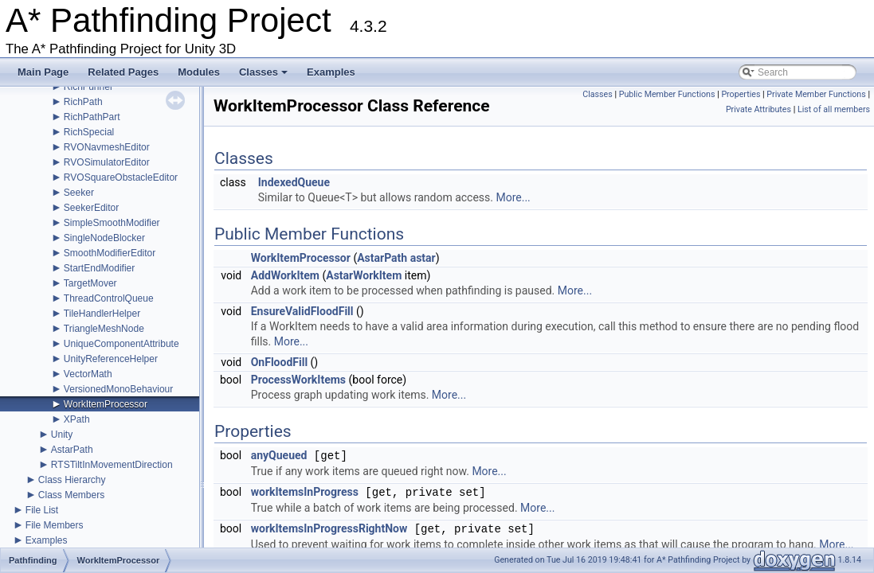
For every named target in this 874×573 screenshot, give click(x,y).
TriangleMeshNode (104, 328)
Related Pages (123, 72)
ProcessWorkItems (298, 379)
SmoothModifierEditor (109, 253)
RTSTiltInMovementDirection (112, 464)
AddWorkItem (285, 275)
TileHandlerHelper (102, 313)
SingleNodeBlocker (104, 238)
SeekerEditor (91, 207)
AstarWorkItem (364, 275)
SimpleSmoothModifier (112, 222)
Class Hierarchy (72, 479)
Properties (740, 94)
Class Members (71, 495)
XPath (77, 419)
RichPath (83, 101)
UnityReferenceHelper (111, 358)
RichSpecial (89, 132)
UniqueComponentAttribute (121, 343)
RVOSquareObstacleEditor (121, 177)
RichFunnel (88, 86)
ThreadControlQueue (109, 298)
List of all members (834, 109)
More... (513, 197)
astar (423, 257)
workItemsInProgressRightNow (329, 529)
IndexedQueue (294, 182)
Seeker (79, 192)
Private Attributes (758, 109)
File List (41, 510)
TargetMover (90, 283)
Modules (199, 72)
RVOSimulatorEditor (107, 162)
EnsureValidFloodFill (302, 311)
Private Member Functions (815, 94)
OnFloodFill (279, 362)
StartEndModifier (99, 268)
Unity (62, 434)
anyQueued (279, 456)
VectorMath (88, 374)
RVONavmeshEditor (107, 147)
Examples (331, 72)
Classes (264, 76)
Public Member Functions (667, 94)
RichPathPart (92, 117)
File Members (54, 525)
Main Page (43, 72)
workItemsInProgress (305, 492)
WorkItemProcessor (105, 404)
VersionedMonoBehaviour (118, 389)
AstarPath (72, 449)
